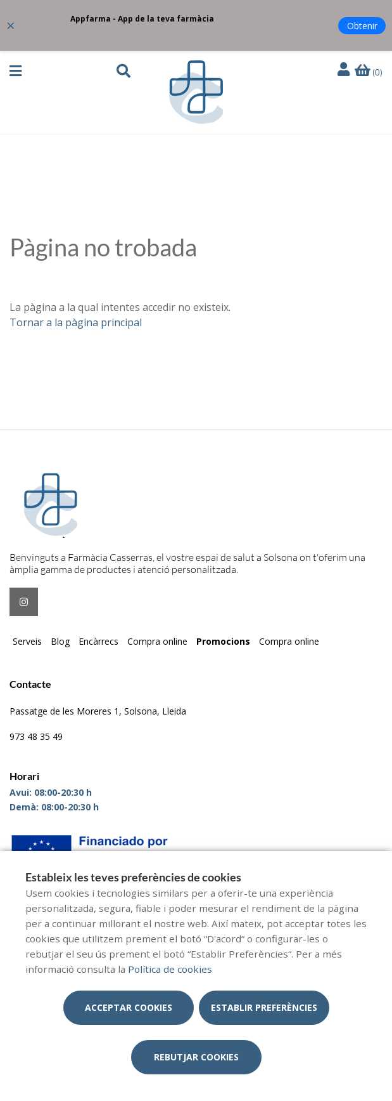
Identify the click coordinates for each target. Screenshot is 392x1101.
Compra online (157, 641)
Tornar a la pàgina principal (75, 322)
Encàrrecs (98, 641)
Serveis (27, 641)
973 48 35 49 (36, 736)
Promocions (223, 641)
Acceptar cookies (128, 1007)
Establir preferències (264, 1007)
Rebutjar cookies (196, 1057)
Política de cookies (170, 969)
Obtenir (362, 26)
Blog (60, 641)
